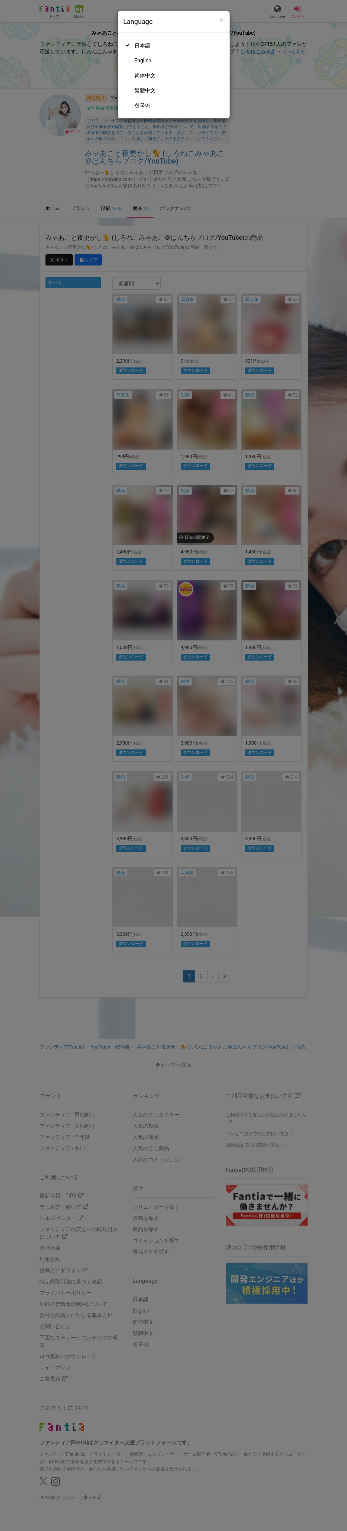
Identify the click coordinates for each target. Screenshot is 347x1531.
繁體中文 (145, 90)
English (143, 60)
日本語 (142, 46)
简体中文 (145, 75)
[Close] (222, 20)
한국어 (142, 105)
